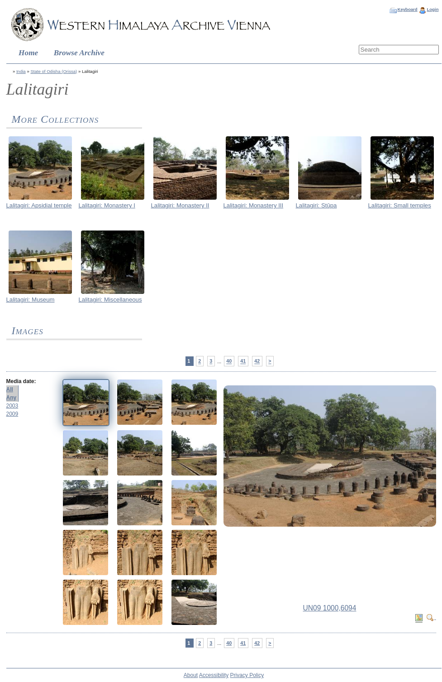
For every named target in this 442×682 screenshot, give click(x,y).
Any (11, 397)
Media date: (21, 381)
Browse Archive (79, 52)
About (191, 675)
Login (432, 9)
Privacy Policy (247, 675)
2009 (12, 414)
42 (257, 361)
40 (229, 361)
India (21, 71)
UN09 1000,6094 (329, 608)
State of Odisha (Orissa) (53, 71)
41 (243, 361)
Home (28, 52)
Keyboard (407, 9)
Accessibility (213, 675)
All (9, 389)
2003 (12, 406)
